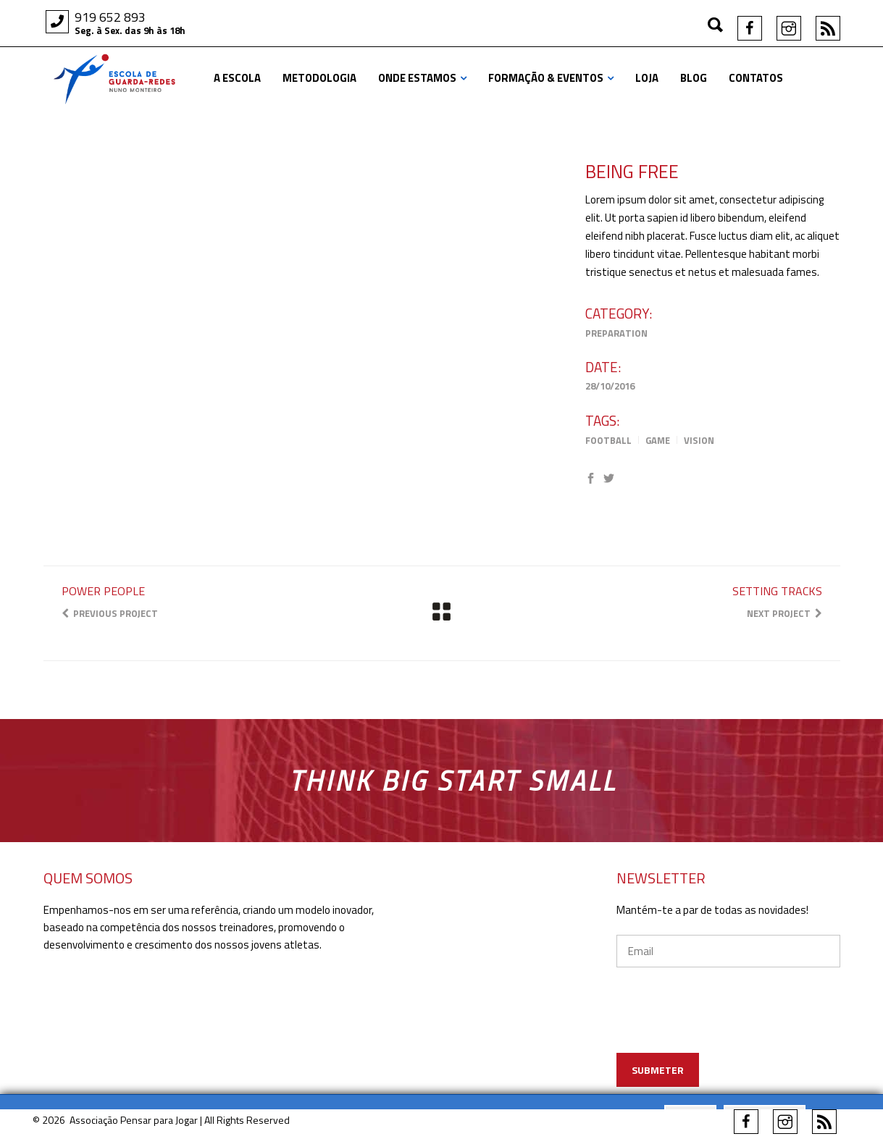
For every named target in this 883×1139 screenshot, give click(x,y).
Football (608, 440)
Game (657, 440)
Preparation (616, 333)
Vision (699, 440)
